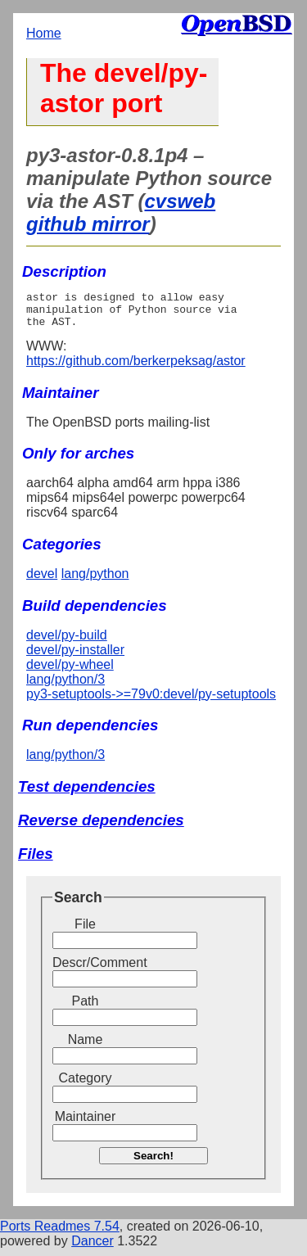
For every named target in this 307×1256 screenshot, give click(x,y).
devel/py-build (66, 642)
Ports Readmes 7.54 (60, 1233)
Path (85, 1008)
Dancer (92, 1248)
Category (85, 1085)
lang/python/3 (65, 687)
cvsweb (179, 201)
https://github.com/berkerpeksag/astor (136, 368)
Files (35, 861)
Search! (153, 1163)
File (85, 931)
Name (85, 1047)
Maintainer (85, 1124)
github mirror (88, 224)
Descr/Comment (85, 970)
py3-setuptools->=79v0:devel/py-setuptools (151, 701)
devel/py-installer (75, 657)
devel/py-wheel (70, 672)
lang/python (95, 581)
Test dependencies (87, 793)
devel (41, 581)
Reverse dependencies (101, 827)
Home (43, 33)
